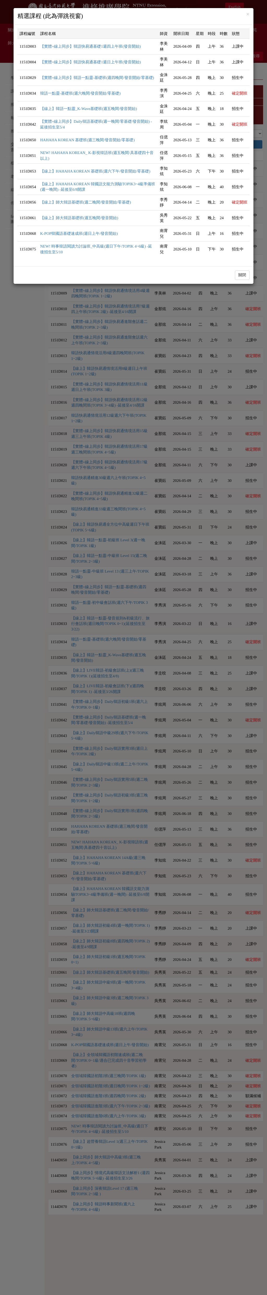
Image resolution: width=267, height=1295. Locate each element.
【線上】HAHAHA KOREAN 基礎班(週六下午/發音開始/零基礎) (95, 171)
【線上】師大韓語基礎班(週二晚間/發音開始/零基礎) (85, 202)
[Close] (248, 14)
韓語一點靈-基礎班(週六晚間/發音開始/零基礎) (80, 93)
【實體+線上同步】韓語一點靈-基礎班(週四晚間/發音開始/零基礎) (97, 78)
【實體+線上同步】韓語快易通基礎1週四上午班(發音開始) (90, 46)
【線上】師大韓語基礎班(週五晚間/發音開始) (79, 218)
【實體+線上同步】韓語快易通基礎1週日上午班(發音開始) (90, 62)
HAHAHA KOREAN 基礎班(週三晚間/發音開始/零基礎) (87, 140)
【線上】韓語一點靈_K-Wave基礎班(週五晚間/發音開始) (88, 109)
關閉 (242, 275)
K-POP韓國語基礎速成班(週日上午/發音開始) (79, 233)
